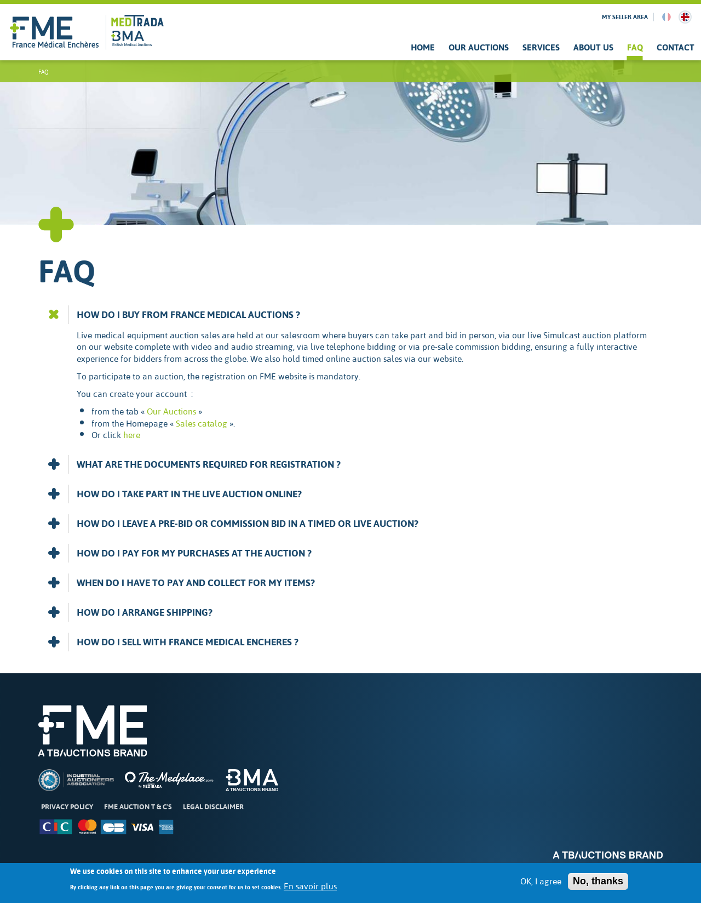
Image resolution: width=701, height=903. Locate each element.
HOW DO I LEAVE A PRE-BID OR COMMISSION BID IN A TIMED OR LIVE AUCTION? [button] (232, 523)
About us (593, 47)
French (666, 17)
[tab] (350, 315)
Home (423, 47)
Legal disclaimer (213, 807)
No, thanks (598, 884)
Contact (675, 47)
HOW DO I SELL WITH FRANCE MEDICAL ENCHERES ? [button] (172, 642)
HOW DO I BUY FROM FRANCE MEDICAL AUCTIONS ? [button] (173, 314)
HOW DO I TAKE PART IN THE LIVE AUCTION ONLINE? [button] (174, 494)
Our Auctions (479, 47)
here (131, 435)
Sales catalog (201, 423)
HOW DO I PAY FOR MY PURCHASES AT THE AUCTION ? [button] (179, 553)
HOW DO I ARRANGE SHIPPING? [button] (129, 612)
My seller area (625, 17)
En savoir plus (310, 891)
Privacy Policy (67, 807)
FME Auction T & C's (138, 807)
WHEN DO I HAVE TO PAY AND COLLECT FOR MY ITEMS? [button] (181, 582)
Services (541, 47)
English (685, 17)
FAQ (635, 47)
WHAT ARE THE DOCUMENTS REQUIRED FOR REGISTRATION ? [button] (194, 464)
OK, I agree (540, 885)
